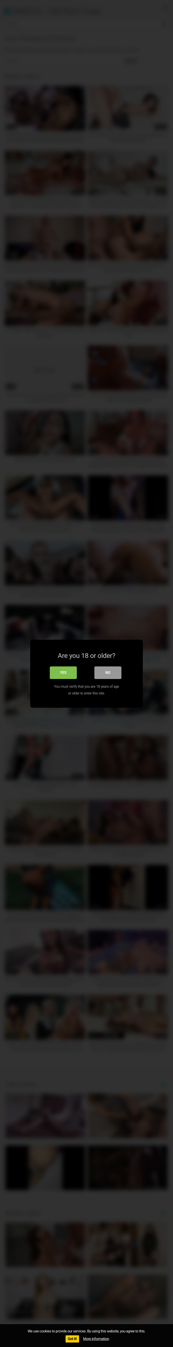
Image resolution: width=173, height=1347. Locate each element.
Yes (63, 672)
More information (96, 1339)
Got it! (72, 1339)
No (107, 672)
